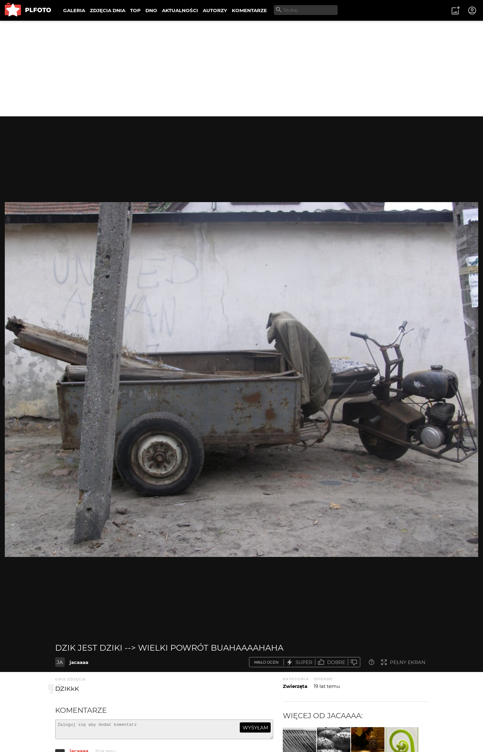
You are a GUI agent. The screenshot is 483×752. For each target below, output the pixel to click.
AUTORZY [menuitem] (215, 10)
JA (60, 662)
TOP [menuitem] (135, 10)
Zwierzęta (295, 686)
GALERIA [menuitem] (74, 10)
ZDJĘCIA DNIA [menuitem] (107, 10)
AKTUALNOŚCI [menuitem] (180, 10)
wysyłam (255, 728)
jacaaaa (79, 662)
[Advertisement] (241, 68)
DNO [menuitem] (151, 10)
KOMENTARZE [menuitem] (249, 10)
